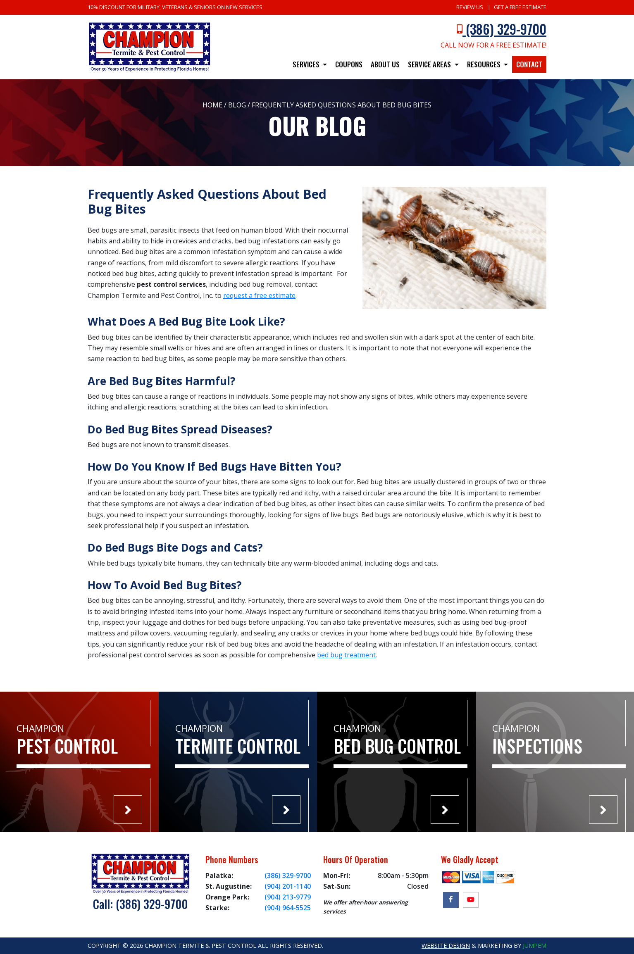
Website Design (446, 945)
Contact (529, 64)
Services (307, 64)
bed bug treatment (346, 654)
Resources (484, 64)
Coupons (348, 64)
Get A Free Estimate (520, 7)
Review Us (469, 7)
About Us (385, 64)
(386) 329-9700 (501, 28)
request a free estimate (259, 295)
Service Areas (430, 64)
